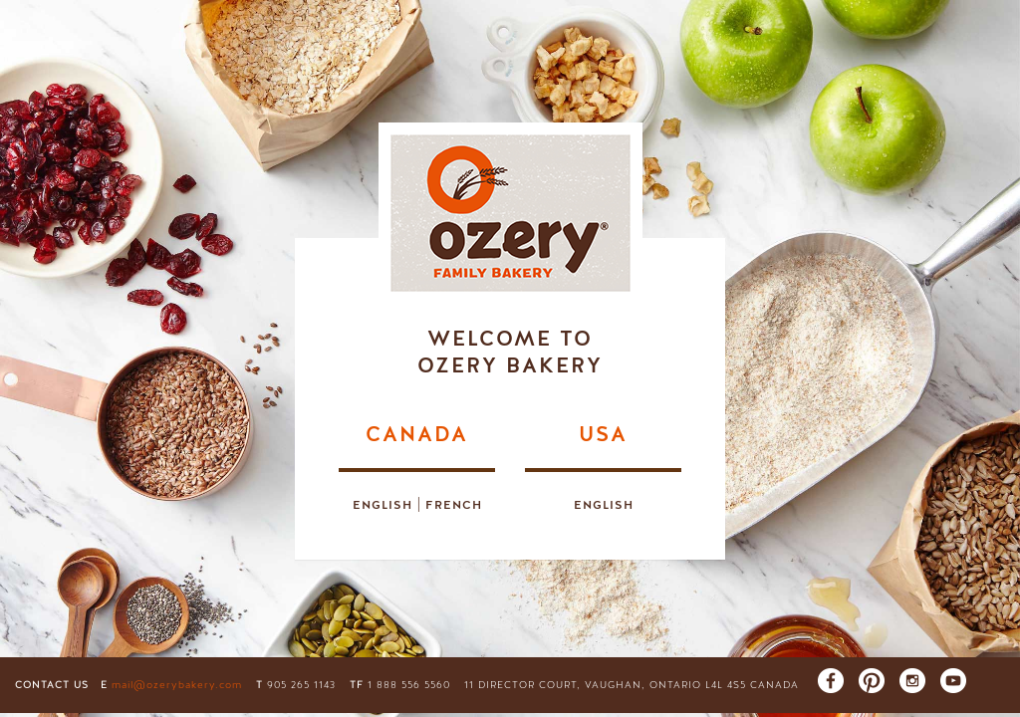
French (453, 505)
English (382, 505)
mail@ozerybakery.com (177, 685)
